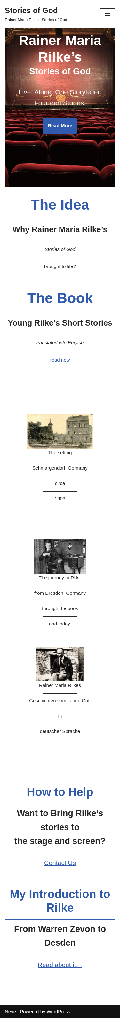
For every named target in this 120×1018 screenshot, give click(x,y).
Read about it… (60, 964)
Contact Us (60, 862)
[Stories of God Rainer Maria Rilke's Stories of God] (36, 13)
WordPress (58, 1011)
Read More (60, 125)
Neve (10, 1011)
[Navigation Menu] (107, 13)
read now (60, 359)
